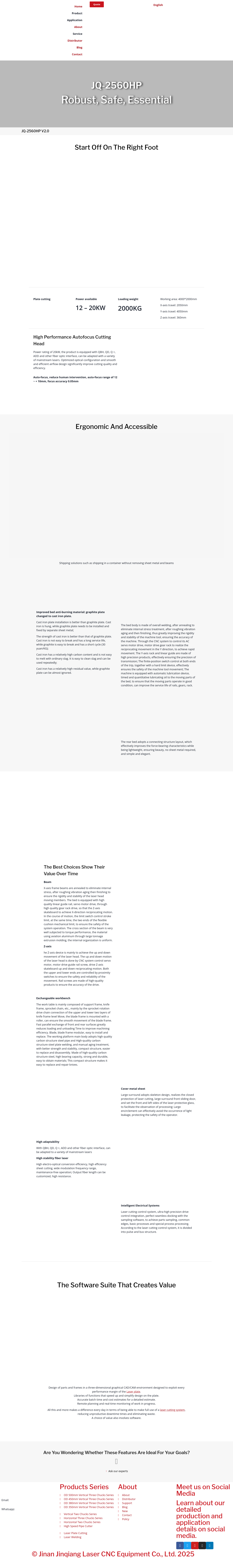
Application (74, 20)
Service (77, 34)
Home (78, 6)
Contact (77, 54)
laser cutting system (172, 1410)
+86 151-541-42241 (27, 1509)
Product (77, 13)
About (78, 27)
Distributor (75, 40)
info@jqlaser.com (20, 1500)
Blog (79, 47)
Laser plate (133, 1391)
